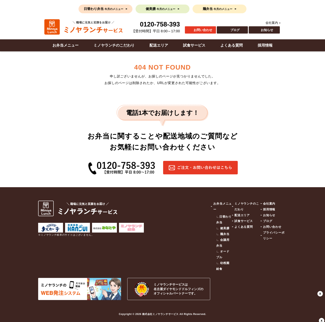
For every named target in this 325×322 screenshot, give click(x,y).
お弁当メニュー (65, 45)
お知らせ (267, 30)
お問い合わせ (203, 30)
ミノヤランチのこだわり (114, 45)
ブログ (235, 30)
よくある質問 (231, 45)
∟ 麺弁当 (222, 234)
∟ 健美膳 (222, 228)
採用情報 (265, 45)
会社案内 (272, 22)
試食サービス (194, 45)
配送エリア (158, 45)
